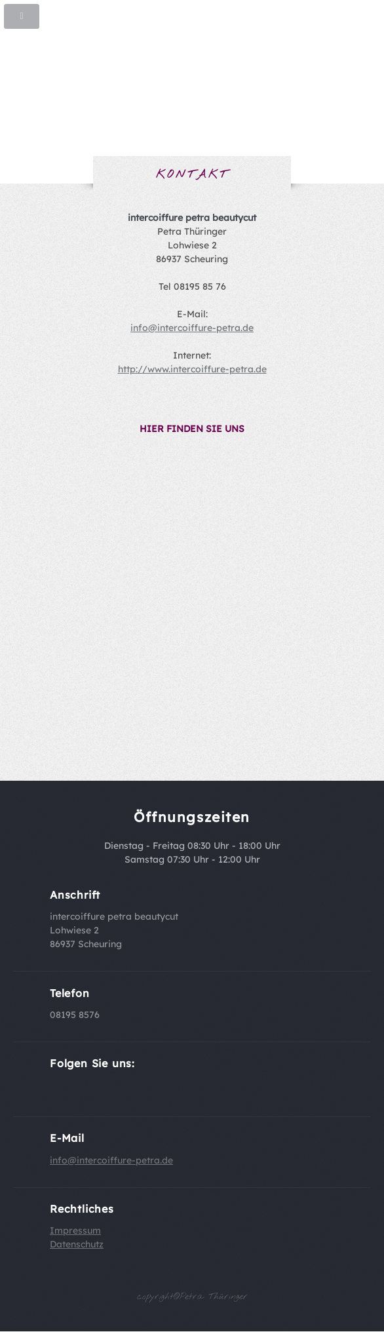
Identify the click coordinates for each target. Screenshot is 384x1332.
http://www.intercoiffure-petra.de (192, 369)
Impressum (75, 1230)
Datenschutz (77, 1244)
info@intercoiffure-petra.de (192, 328)
